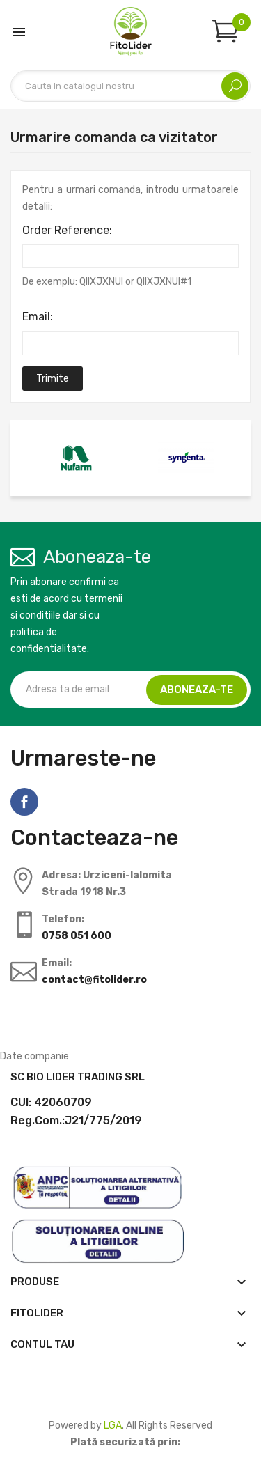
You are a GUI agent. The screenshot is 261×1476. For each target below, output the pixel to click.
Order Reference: (67, 230)
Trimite (52, 378)
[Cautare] (130, 86)
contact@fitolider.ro (94, 980)
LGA (113, 1425)
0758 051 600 (76, 936)
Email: (37, 316)
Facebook (24, 802)
